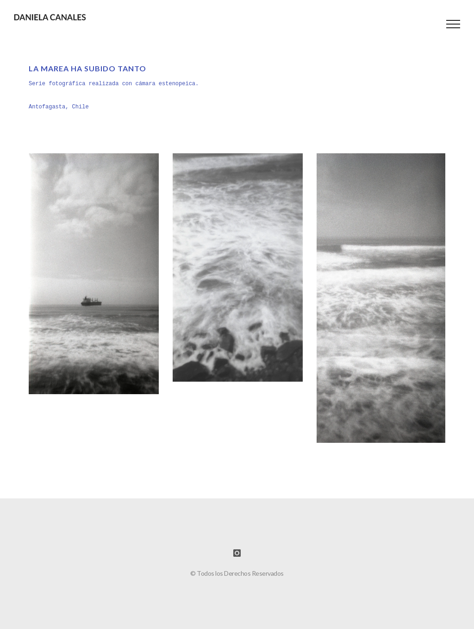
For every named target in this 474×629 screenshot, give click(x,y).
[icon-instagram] (237, 553)
